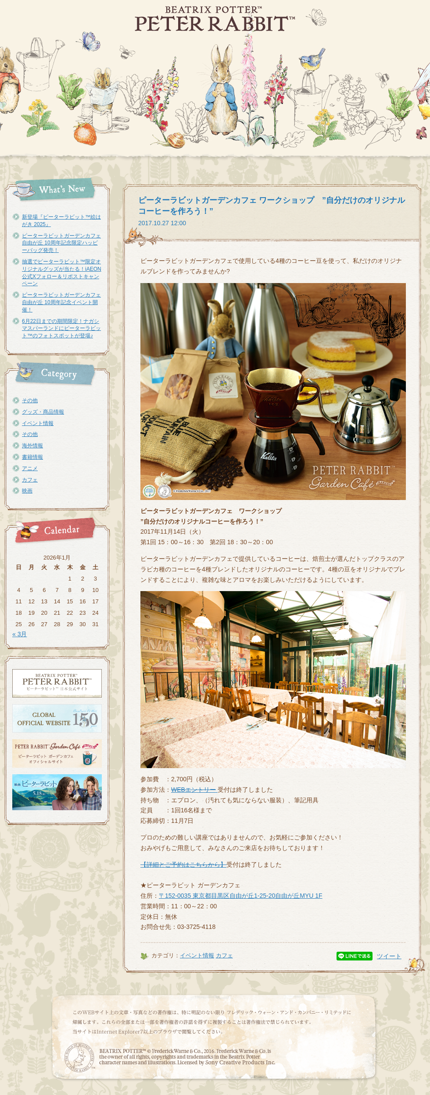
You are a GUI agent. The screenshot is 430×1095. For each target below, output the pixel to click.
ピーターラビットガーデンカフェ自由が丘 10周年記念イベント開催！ (61, 302)
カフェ (30, 480)
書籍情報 (32, 457)
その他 (30, 400)
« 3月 (19, 634)
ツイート (389, 956)
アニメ (30, 468)
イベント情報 (38, 423)
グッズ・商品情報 (43, 412)
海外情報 (32, 446)
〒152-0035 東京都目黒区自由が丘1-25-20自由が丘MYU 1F (240, 895)
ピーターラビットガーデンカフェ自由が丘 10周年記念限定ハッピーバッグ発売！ (61, 243)
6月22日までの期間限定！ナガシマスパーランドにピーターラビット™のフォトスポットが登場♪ (61, 328)
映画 (27, 491)
